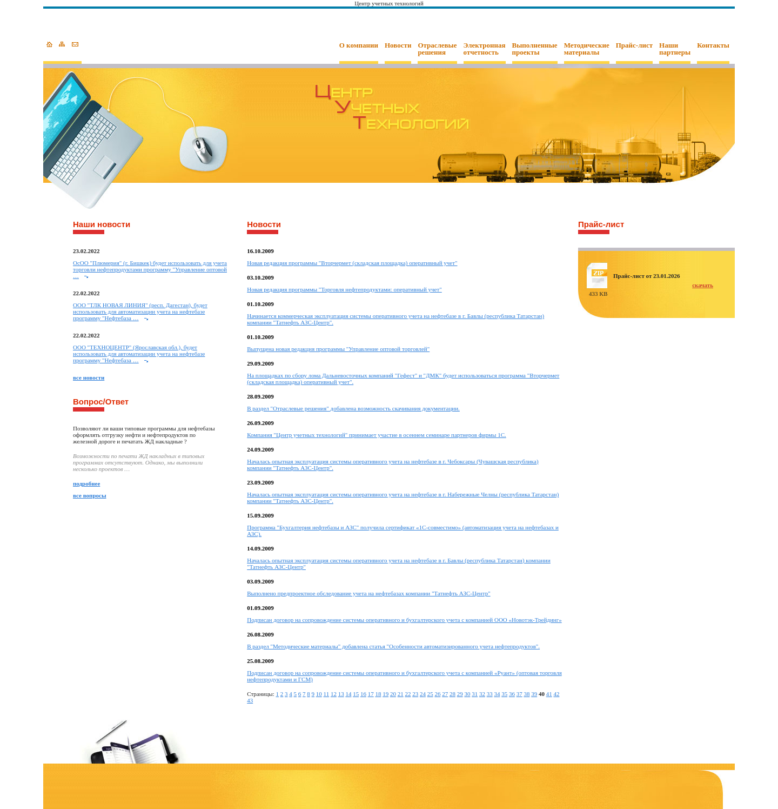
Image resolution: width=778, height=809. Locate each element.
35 (504, 694)
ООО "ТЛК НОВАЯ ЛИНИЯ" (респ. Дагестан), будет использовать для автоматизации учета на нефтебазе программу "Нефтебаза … (140, 311)
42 (556, 694)
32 (482, 694)
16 (363, 694)
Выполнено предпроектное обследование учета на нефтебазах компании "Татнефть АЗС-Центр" (368, 593)
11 (327, 694)
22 (408, 694)
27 (445, 694)
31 (475, 694)
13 (341, 694)
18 (378, 694)
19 (385, 694)
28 (452, 694)
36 (512, 694)
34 (497, 694)
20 (393, 694)
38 (526, 694)
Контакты (713, 45)
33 (490, 694)
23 (415, 694)
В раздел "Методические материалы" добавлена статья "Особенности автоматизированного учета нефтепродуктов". (393, 646)
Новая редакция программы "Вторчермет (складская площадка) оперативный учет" (352, 263)
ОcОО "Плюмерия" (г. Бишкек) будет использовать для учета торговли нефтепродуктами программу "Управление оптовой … (150, 269)
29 (460, 694)
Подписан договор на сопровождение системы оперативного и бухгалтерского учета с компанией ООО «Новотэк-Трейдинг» (404, 619)
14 (348, 694)
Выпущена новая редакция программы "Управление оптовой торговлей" (338, 349)
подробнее (86, 483)
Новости (398, 45)
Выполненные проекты (535, 49)
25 (430, 694)
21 (401, 694)
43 (250, 700)
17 (371, 694)
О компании (358, 45)
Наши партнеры (674, 49)
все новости (88, 377)
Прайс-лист (634, 45)
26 (437, 694)
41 (549, 694)
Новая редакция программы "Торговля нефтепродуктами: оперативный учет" (344, 289)
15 (356, 694)
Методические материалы (586, 49)
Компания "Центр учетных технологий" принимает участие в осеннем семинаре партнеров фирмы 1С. (376, 435)
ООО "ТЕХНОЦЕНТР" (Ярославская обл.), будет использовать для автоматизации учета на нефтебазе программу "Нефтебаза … (139, 353)
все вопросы (89, 495)
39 (534, 694)
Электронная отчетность (485, 49)
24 (423, 694)
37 (519, 694)
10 (319, 694)
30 (467, 694)
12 (334, 694)
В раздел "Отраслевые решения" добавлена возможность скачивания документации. (353, 408)
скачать (702, 285)
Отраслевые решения (437, 49)
